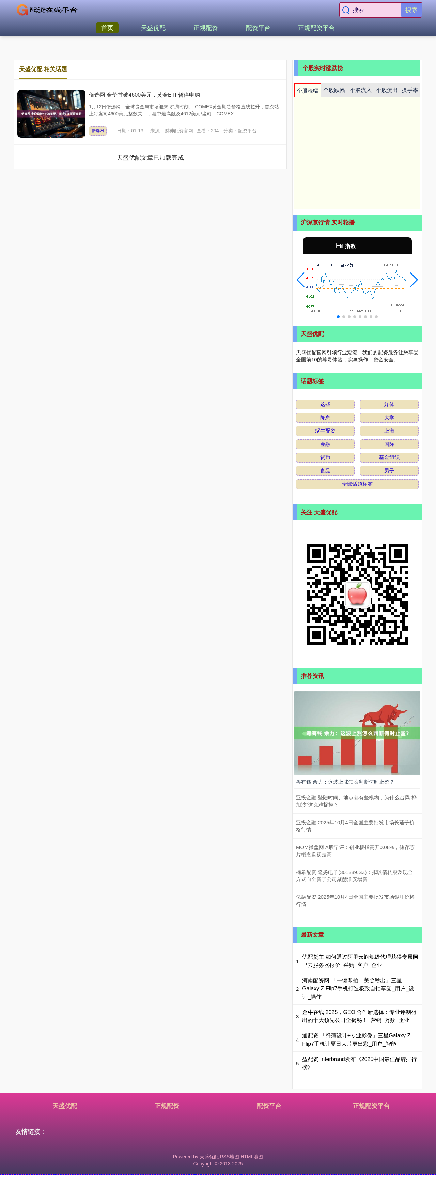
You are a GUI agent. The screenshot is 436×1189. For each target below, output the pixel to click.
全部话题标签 (357, 484)
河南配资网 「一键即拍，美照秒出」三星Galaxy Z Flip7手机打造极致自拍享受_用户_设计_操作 (358, 988)
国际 (389, 444)
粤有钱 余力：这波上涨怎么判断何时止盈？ (345, 782)
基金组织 (389, 457)
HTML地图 (251, 1156)
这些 (325, 404)
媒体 (389, 404)
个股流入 (361, 90)
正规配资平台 (316, 28)
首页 (107, 28)
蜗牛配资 (325, 431)
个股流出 (387, 90)
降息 (325, 417)
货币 (325, 457)
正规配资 (205, 28)
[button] (300, 279)
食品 (325, 470)
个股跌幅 (334, 90)
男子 (389, 470)
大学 (389, 417)
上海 (389, 431)
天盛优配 (153, 28)
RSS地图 (229, 1156)
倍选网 (98, 130)
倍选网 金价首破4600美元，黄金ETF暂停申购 (144, 95)
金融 (325, 444)
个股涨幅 (307, 91)
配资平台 (258, 28)
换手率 (410, 90)
